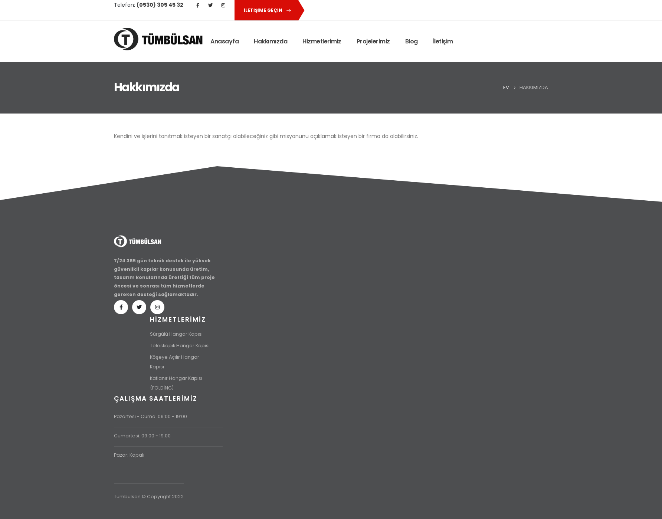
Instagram (157, 307)
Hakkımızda (270, 41)
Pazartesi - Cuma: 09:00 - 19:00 (150, 416)
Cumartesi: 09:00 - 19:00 (142, 436)
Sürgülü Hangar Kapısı (176, 334)
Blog (411, 41)
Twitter (139, 307)
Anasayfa (224, 41)
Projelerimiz (373, 41)
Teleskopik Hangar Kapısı (180, 345)
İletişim (443, 41)
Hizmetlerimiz (321, 41)
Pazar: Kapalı (129, 455)
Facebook (121, 307)
